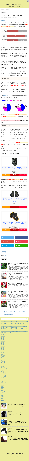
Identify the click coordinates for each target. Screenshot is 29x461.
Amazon (5, 174)
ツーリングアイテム (5, 373)
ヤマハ (2, 385)
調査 (5, 252)
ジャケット (3, 365)
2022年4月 (3, 334)
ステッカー (3, 367)
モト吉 (6, 255)
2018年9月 (3, 338)
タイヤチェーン (4, 371)
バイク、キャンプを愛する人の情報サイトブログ (14, 456)
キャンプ (3, 362)
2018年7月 (3, 339)
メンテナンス (4, 383)
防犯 (2, 398)
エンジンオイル (4, 360)
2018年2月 (3, 346)
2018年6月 (3, 341)
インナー (3, 358)
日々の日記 (3, 391)
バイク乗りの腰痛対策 (8, 314)
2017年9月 (3, 352)
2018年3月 (3, 344)
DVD (2, 354)
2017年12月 (3, 348)
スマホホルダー (4, 368)
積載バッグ (3, 396)
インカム (3, 357)
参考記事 (3, 20)
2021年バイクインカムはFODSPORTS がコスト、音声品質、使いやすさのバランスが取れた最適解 (18, 423)
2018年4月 (3, 343)
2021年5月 (3, 337)
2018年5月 (3, 342)
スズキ (2, 366)
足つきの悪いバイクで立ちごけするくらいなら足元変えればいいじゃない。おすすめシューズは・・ (18, 431)
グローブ (3, 363)
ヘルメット (3, 380)
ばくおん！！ (4, 355)
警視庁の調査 (5, 95)
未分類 (2, 392)
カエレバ (16, 171)
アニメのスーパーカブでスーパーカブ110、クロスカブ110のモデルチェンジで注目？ (17, 292)
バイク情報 (4, 251)
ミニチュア (3, 382)
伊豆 (2, 386)
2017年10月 (3, 351)
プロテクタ (3, 378)
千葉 (2, 388)
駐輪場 (2, 400)
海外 (2, 395)
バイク (3, 252)
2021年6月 (3, 336)
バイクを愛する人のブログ (14, 4)
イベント (3, 356)
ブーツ (2, 377)
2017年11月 (3, 349)
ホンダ (2, 381)
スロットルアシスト (5, 370)
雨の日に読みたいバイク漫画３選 (15, 283)
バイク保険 (3, 375)
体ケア (2, 387)
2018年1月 (3, 347)
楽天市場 (14, 174)
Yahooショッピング (23, 174)
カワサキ (3, 361)
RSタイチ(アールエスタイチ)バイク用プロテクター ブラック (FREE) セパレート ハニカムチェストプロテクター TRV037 (14, 200)
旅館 (2, 390)
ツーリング (3, 372)
